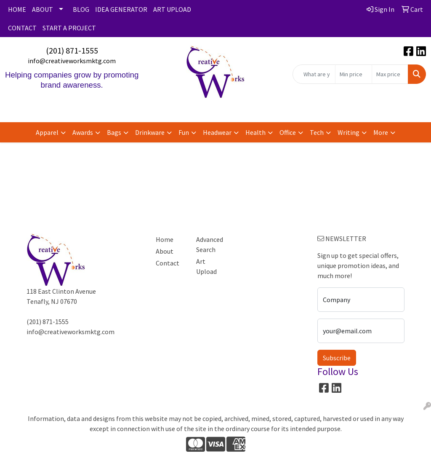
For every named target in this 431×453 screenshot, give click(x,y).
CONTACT (22, 28)
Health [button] (255, 132)
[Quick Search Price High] (390, 74)
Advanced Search (209, 244)
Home (164, 239)
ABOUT (42, 9)
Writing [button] (348, 132)
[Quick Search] (314, 74)
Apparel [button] (47, 132)
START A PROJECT (69, 28)
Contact (167, 263)
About (164, 251)
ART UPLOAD (172, 9)
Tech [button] (317, 132)
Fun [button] (183, 132)
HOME (17, 9)
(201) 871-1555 (72, 50)
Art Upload (206, 266)
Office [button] (287, 132)
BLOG (81, 9)
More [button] (380, 132)
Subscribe (337, 358)
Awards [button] (82, 132)
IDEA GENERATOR (121, 9)
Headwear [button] (217, 132)
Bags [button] (114, 132)
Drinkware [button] (150, 132)
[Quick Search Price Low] (353, 74)
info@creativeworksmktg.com (72, 60)
